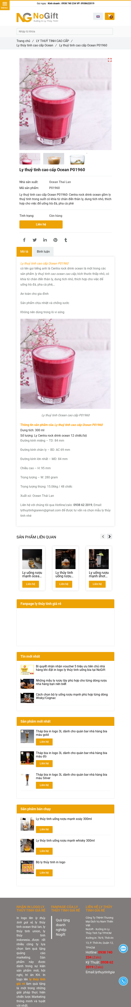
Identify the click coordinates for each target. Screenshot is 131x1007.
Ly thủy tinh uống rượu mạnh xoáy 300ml (64, 819)
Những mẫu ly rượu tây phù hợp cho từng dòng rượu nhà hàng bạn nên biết (71, 682)
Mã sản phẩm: (29, 188)
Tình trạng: (27, 216)
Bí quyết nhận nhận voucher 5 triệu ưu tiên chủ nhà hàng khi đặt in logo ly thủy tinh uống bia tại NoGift (70, 668)
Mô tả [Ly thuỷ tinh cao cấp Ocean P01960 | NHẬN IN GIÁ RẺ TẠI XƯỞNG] (24, 251)
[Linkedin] (45, 240)
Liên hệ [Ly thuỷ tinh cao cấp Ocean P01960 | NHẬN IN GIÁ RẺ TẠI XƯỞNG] (41, 224)
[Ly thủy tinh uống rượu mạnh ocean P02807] (65, 574)
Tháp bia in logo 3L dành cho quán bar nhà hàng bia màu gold (71, 733)
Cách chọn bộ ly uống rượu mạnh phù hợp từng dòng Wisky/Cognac (72, 696)
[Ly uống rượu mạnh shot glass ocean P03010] (99, 574)
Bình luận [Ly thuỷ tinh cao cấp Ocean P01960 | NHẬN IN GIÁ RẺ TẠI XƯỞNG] (43, 251)
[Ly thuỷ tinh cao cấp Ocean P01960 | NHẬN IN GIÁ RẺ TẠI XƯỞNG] (24, 240)
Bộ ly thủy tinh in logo (50, 862)
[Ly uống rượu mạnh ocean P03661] (32, 574)
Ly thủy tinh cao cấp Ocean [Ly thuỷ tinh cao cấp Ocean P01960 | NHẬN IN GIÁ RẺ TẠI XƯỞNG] (36, 45)
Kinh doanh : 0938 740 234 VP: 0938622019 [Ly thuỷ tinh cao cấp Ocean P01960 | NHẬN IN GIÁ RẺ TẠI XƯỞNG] (71, 3)
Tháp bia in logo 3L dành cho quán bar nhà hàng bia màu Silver (71, 776)
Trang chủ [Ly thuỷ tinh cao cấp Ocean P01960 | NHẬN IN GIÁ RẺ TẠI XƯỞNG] (25, 41)
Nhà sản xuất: (29, 182)
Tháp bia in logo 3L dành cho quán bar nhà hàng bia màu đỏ (71, 754)
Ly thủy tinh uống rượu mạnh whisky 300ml (65, 840)
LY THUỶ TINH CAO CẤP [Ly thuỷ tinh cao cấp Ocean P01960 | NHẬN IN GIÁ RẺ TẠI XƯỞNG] (54, 41)
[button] (98, 16)
